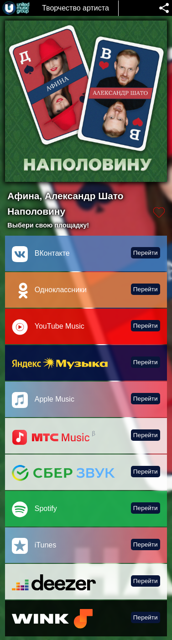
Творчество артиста (75, 8)
